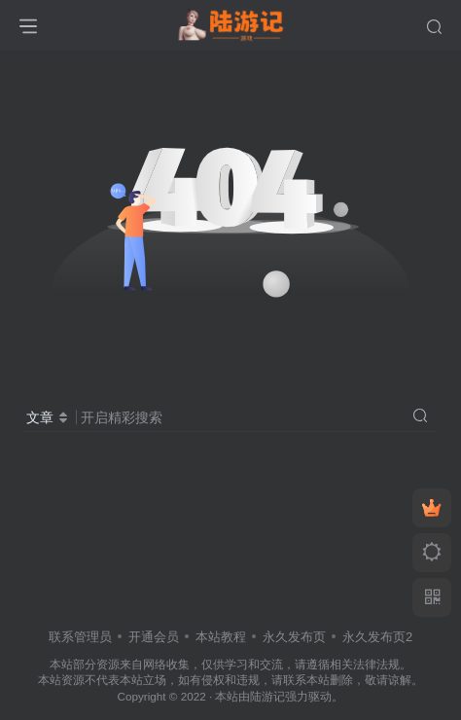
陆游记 (267, 696)
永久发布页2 (377, 637)
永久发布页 (294, 637)
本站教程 (220, 637)
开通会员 (153, 637)
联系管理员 (80, 637)
